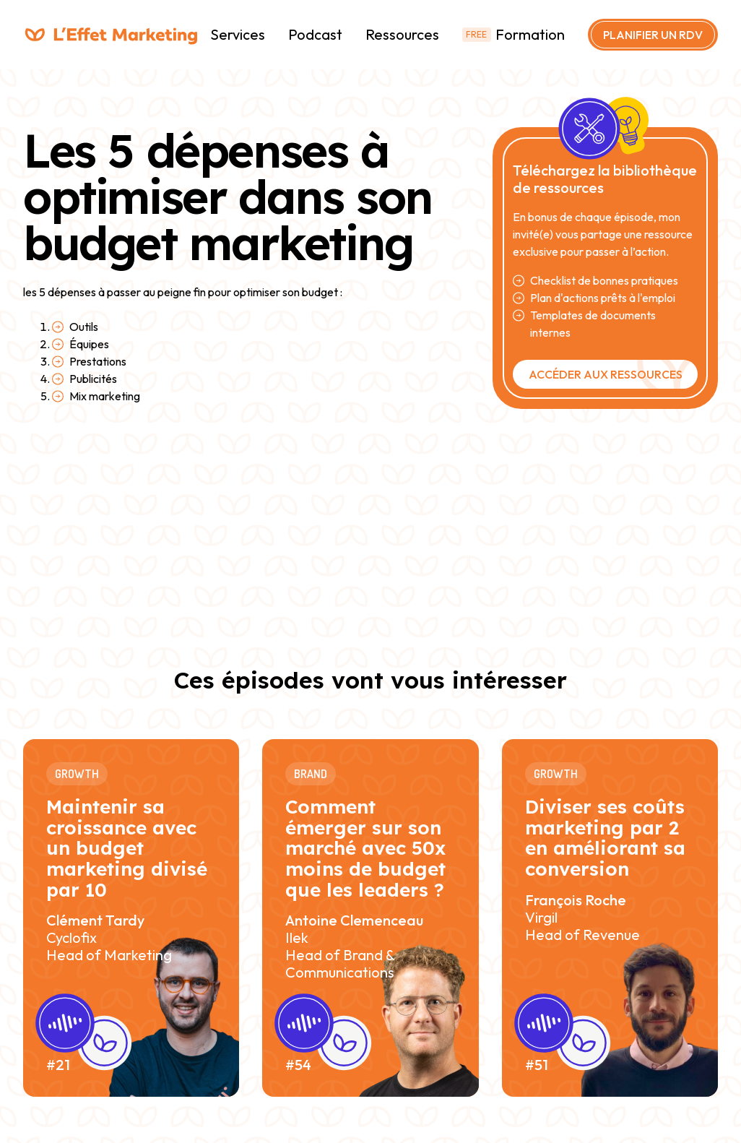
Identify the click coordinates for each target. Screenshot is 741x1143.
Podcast (315, 34)
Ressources (402, 34)
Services (237, 34)
